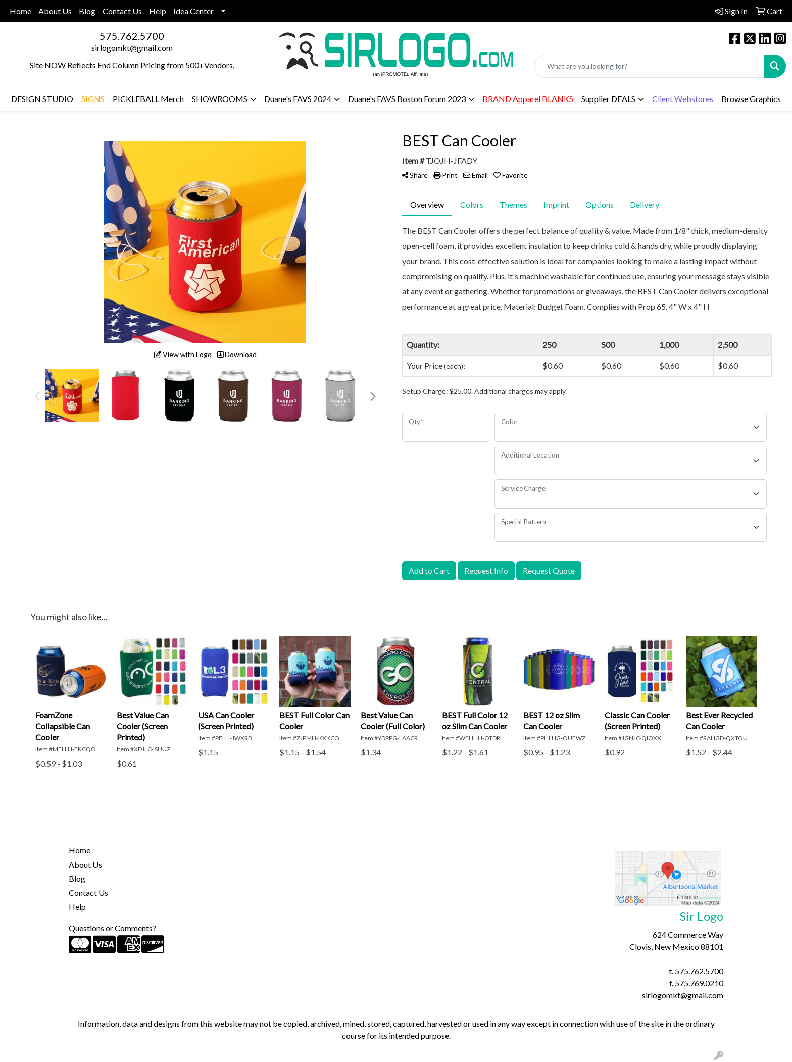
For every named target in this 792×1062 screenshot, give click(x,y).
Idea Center (193, 11)
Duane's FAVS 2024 (297, 99)
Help (157, 11)
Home (20, 11)
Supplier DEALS (608, 99)
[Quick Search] (649, 66)
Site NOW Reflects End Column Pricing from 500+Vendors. (132, 65)
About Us (55, 11)
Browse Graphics (751, 99)
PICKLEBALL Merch (148, 99)
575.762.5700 (132, 36)
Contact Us (122, 11)
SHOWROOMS (219, 99)
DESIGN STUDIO (42, 99)
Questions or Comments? (112, 928)
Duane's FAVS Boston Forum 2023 (407, 99)
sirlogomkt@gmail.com (132, 48)
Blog (87, 11)
